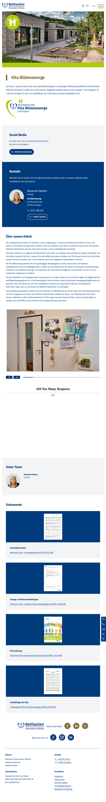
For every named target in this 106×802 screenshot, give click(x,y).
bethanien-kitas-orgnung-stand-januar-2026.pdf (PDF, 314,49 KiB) (36, 655)
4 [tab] (57, 377)
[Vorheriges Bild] (9, 377)
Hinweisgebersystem (63, 786)
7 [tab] (85, 377)
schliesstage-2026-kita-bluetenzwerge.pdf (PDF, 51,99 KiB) (33, 707)
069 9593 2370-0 (64, 759)
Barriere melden (61, 783)
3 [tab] (47, 377)
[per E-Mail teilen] (85, 726)
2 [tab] (37, 377)
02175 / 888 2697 (36, 210)
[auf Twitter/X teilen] (76, 726)
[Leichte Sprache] (87, 6)
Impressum (59, 776)
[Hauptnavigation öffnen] (97, 6)
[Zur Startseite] (13, 5)
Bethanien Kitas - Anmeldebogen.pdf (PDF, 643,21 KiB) (31, 552)
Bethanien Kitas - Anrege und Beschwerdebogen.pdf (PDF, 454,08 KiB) (38, 604)
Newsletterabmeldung (63, 789)
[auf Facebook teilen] (67, 726)
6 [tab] (76, 377)
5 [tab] (66, 377)
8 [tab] (95, 377)
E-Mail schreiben (64, 762)
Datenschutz (60, 779)
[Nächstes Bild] (16, 377)
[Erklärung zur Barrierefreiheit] (83, 6)
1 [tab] (28, 377)
